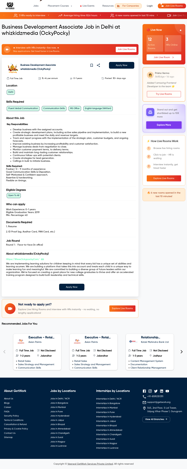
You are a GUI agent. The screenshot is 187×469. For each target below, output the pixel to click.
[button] (93, 15)
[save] (91, 65)
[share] (98, 65)
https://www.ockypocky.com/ (22, 259)
